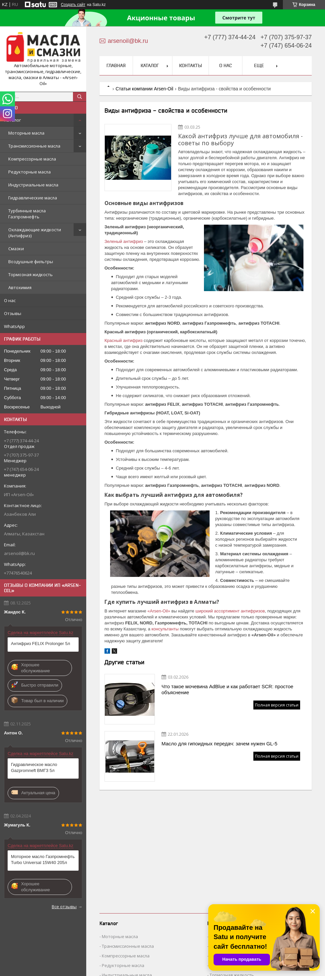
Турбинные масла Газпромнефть (27, 214)
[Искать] (79, 97)
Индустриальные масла (33, 185)
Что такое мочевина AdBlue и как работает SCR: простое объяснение (227, 689)
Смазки (16, 249)
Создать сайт (73, 4)
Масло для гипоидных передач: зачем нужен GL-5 (219, 743)
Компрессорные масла (32, 159)
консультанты (165, 628)
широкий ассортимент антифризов (230, 610)
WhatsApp (14, 326)
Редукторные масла (29, 172)
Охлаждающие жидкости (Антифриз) (34, 233)
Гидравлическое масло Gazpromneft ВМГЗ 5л (34, 767)
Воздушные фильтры (30, 262)
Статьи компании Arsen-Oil (144, 88)
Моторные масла (26, 133)
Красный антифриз (123, 340)
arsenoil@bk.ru (19, 553)
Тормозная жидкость (30, 274)
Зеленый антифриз (123, 241)
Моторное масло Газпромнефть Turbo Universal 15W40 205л (43, 859)
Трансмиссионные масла (34, 146)
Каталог (12, 120)
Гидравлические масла (32, 198)
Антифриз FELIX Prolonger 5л (40, 643)
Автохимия (20, 287)
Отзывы (12, 313)
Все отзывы (64, 907)
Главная (116, 65)
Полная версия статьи (276, 705)
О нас (10, 300)
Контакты (190, 65)
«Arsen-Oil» (159, 610)
